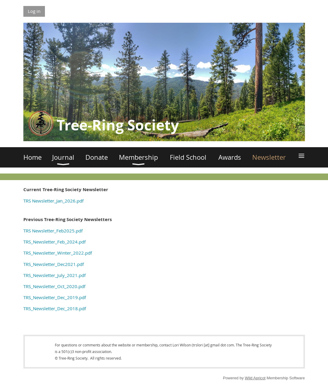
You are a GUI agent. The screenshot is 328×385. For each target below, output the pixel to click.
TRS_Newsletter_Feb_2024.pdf (54, 242)
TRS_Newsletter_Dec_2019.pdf (54, 297)
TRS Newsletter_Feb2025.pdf (53, 231)
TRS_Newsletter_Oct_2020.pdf (54, 286)
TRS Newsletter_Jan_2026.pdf (53, 201)
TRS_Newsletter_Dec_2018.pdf (54, 308)
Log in (34, 11)
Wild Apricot (255, 378)
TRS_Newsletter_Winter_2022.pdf (57, 253)
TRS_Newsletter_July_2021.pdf (54, 275)
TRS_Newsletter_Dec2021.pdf (53, 264)
